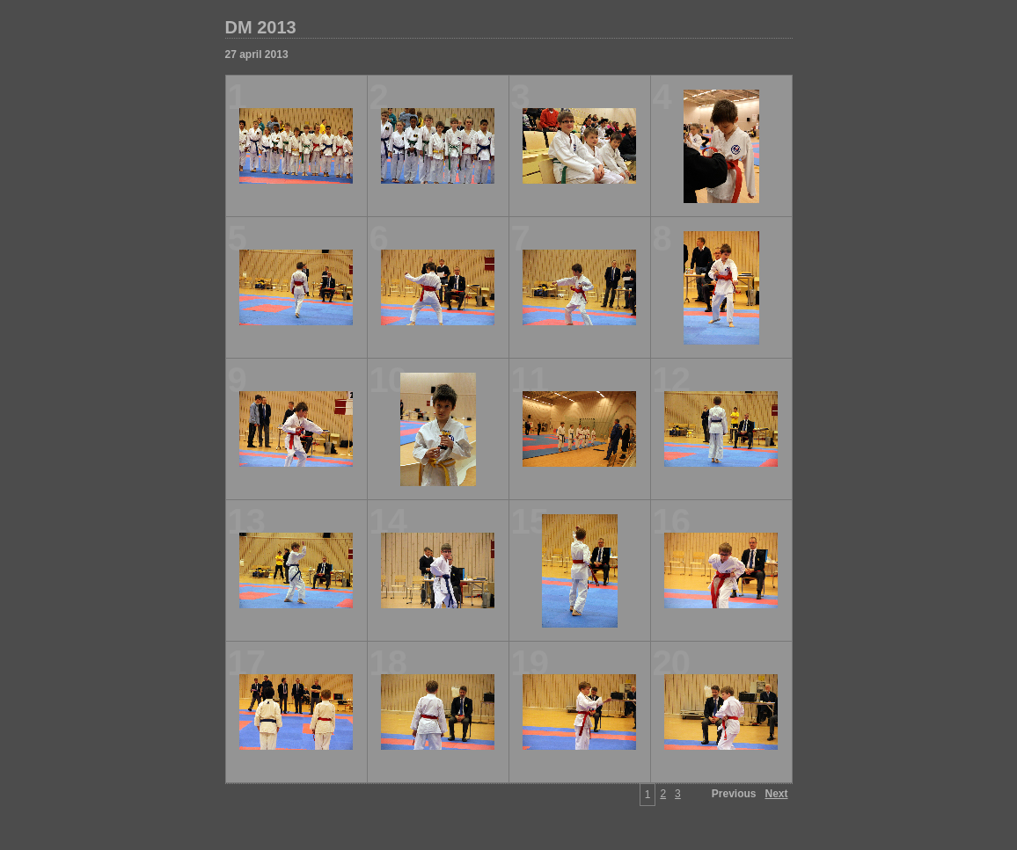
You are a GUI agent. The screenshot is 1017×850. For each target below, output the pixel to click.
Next (776, 794)
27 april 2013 (257, 54)
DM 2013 (260, 27)
